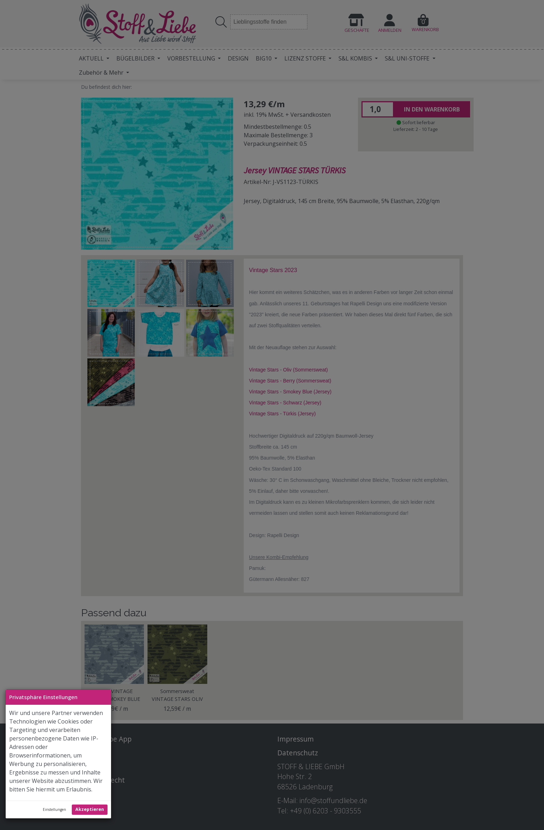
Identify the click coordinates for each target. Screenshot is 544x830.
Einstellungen (54, 809)
